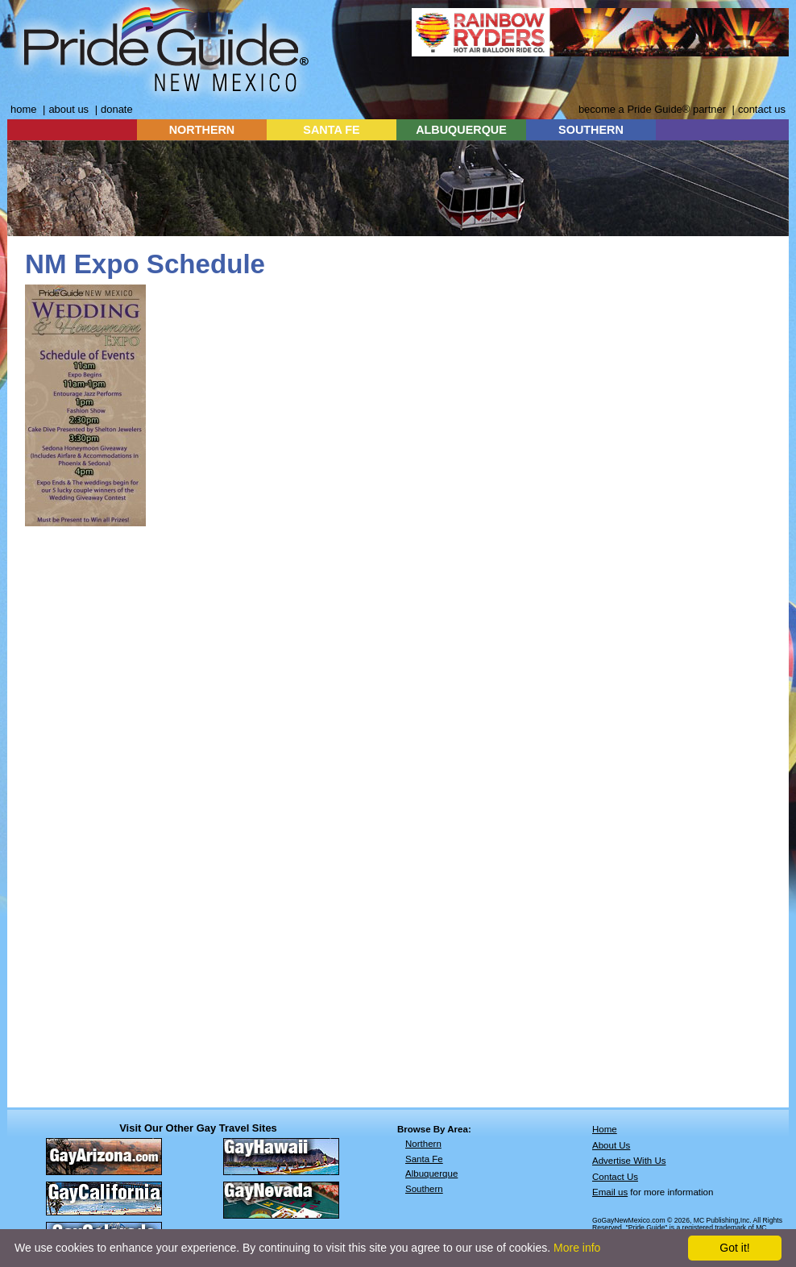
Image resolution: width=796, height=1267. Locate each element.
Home (604, 1129)
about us (68, 109)
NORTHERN (202, 129)
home (23, 109)
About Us (611, 1145)
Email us (610, 1192)
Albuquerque (431, 1173)
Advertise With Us (629, 1160)
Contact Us (615, 1177)
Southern (424, 1189)
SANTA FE (331, 129)
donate (117, 109)
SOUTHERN (591, 129)
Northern (423, 1144)
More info (576, 1247)
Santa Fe (424, 1159)
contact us (762, 109)
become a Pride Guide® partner (652, 109)
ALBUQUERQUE (461, 129)
